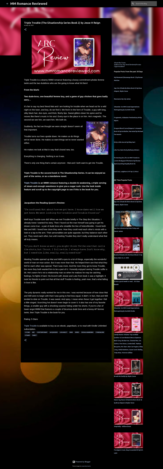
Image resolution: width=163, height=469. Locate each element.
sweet (34, 335)
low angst (63, 332)
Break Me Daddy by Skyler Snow (125, 376)
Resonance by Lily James (122, 99)
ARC (33, 332)
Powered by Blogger (82, 462)
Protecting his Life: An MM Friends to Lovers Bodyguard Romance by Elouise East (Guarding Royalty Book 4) (127, 161)
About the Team (119, 63)
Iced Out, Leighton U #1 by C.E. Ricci (126, 171)
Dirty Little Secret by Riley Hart (124, 142)
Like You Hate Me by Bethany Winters (126, 150)
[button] (25, 29)
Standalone (100, 332)
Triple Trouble (31, 183)
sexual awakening (87, 332)
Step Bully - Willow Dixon (122, 426)
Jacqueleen (53, 332)
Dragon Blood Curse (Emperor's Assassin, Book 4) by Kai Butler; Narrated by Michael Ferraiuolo (128, 131)
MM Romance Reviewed (28, 3)
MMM (71, 332)
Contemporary (42, 332)
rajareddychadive (86, 466)
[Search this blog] (146, 3)
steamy (27, 335)
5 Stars (27, 332)
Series (77, 332)
